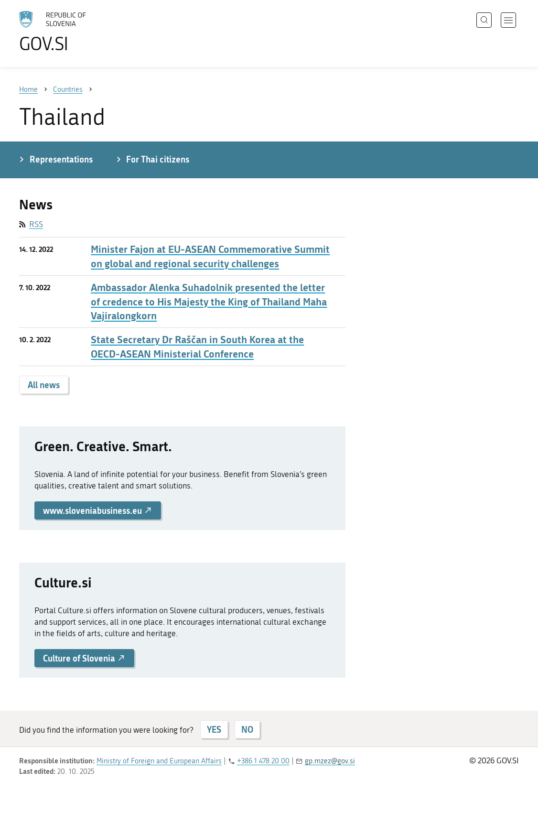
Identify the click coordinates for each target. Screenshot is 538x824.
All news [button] (44, 385)
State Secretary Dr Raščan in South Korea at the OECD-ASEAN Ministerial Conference (197, 346)
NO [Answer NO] (247, 729)
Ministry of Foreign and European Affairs (159, 761)
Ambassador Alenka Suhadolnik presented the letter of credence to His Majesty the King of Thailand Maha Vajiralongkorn (209, 302)
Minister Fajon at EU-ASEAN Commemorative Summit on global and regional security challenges (210, 256)
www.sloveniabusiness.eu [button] (97, 510)
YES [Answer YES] (214, 729)
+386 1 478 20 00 (263, 761)
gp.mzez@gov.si (330, 761)
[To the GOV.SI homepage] (79, 31)
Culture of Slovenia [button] (84, 658)
